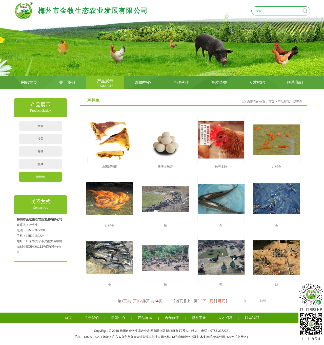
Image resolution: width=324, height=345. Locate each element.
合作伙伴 (181, 82)
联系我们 (295, 82)
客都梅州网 (217, 337)
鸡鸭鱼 (40, 177)
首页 (271, 101)
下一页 (207, 301)
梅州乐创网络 (237, 337)
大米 (40, 126)
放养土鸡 (221, 166)
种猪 (40, 151)
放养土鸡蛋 (165, 166)
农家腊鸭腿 (109, 166)
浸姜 (40, 139)
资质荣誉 (219, 82)
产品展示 (105, 83)
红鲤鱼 (276, 166)
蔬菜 (40, 164)
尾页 (221, 301)
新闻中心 (143, 82)
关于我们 (67, 82)
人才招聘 (257, 82)
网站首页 (29, 82)
